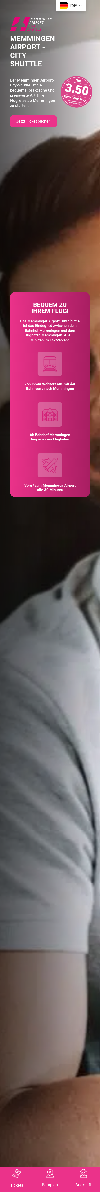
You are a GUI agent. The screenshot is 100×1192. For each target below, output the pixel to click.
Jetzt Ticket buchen (33, 121)
